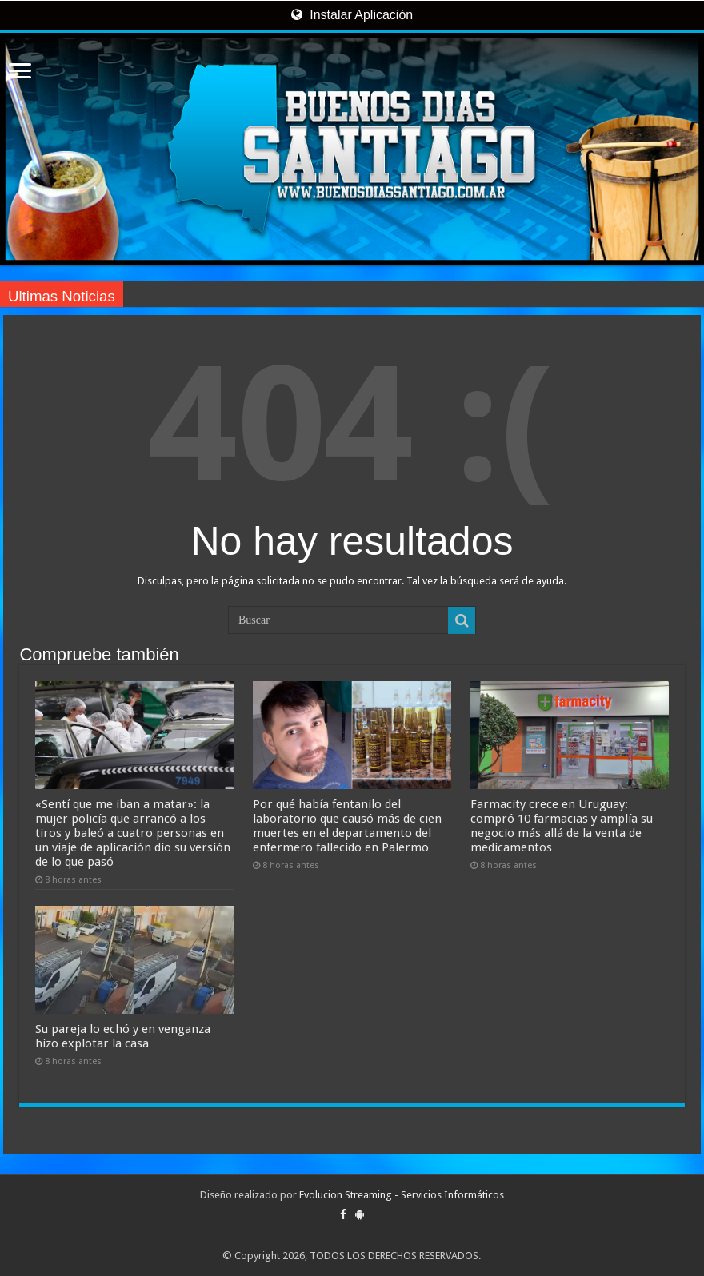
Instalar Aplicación (352, 15)
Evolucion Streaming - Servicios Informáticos (401, 1195)
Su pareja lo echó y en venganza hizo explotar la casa (122, 1036)
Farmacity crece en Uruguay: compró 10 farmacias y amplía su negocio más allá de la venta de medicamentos (561, 826)
